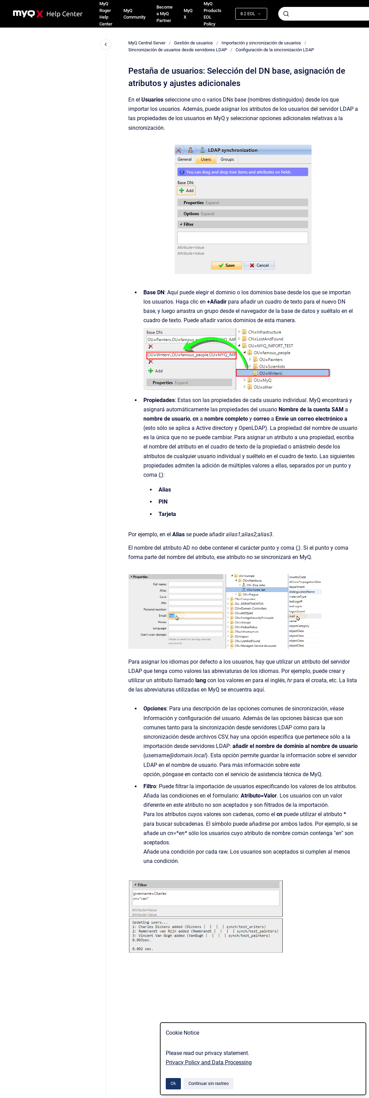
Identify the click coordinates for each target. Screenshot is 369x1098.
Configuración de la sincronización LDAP (275, 49)
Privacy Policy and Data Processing (209, 1062)
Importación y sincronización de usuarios (261, 42)
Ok (173, 1083)
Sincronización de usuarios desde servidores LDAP (177, 49)
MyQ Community (134, 14)
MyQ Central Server (146, 42)
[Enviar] (286, 13)
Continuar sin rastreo (208, 1083)
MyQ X (188, 14)
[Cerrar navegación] (105, 44)
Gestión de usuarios (193, 42)
